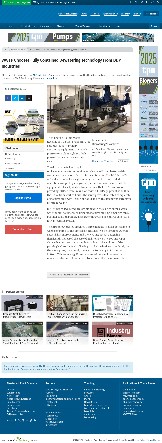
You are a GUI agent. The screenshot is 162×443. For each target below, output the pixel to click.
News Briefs (90, 401)
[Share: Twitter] (15, 98)
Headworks (95, 13)
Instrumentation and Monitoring (62, 398)
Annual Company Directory (21, 411)
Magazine (9, 26)
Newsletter (13, 395)
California (89, 414)
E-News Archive (15, 414)
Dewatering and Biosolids (58, 389)
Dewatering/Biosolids (68, 13)
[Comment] (28, 98)
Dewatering (10, 159)
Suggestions (13, 392)
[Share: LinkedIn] (22, 98)
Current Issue (14, 404)
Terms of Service (153, 440)
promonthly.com (132, 404)
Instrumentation (110, 13)
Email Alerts (13, 401)
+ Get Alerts (123, 161)
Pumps (84, 13)
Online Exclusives (18, 50)
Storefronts (45, 26)
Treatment (125, 13)
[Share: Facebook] (8, 98)
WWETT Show (130, 414)
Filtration (137, 13)
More (118, 26)
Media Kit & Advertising (19, 398)
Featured (89, 392)
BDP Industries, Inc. (12, 154)
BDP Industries (40, 75)
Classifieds (62, 26)
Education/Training (94, 389)
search (154, 26)
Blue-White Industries (95, 404)
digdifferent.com (131, 392)
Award (87, 395)
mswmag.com (130, 395)
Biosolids (89, 411)
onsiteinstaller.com (133, 398)
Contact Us (13, 389)
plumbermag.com (132, 401)
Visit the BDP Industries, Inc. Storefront (68, 274)
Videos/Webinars (84, 26)
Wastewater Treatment (96, 408)
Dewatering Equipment (14, 163)
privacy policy (49, 78)
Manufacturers (28, 26)
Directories (104, 26)
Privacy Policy (139, 440)
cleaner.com (129, 389)
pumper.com (129, 408)
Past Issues (13, 408)
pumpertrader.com (133, 411)
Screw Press (9, 168)
